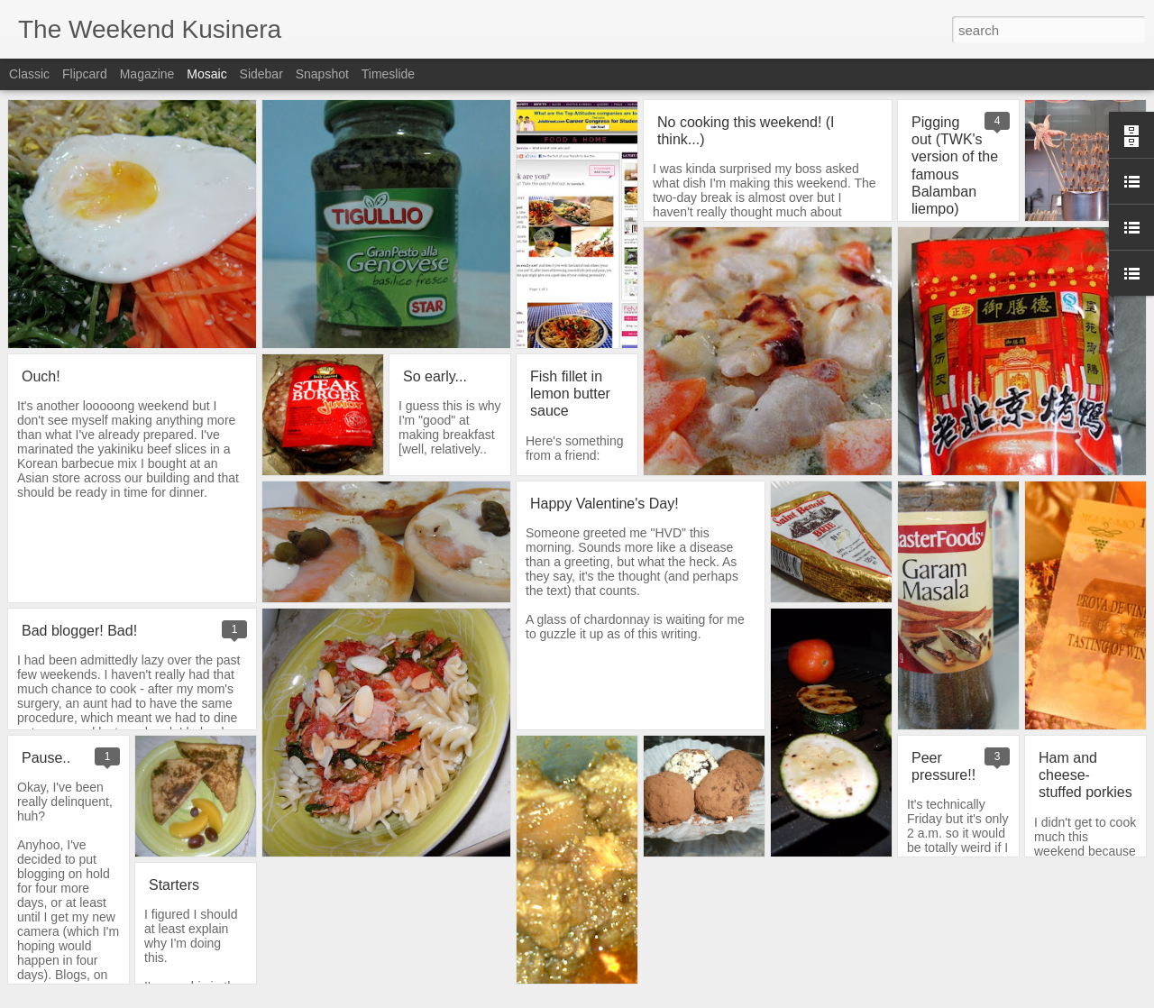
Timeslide (388, 74)
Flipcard (84, 74)
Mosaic (206, 74)
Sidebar (261, 74)
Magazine (147, 74)
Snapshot (322, 74)
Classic (29, 74)
